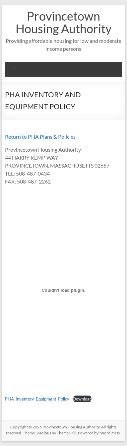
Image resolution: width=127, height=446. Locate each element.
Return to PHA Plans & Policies (40, 136)
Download (82, 399)
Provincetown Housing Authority (63, 22)
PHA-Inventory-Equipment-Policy (37, 399)
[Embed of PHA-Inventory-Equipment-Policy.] (63, 290)
